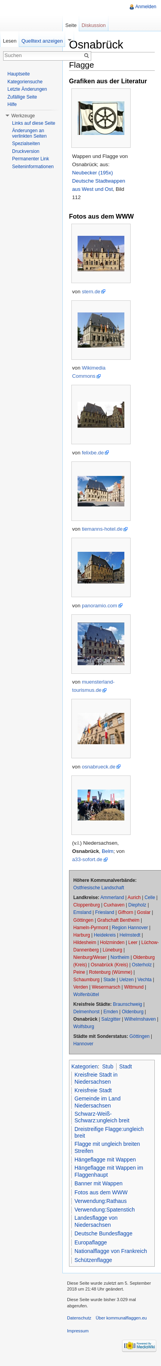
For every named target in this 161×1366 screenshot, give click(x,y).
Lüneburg (112, 950)
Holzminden (112, 942)
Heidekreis (105, 935)
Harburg (81, 935)
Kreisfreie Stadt (93, 1090)
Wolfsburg (83, 1026)
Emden (110, 1011)
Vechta (145, 979)
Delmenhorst (86, 1011)
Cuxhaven (114, 905)
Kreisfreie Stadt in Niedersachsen (96, 1078)
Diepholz (137, 905)
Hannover (83, 1043)
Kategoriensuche (24, 81)
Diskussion (93, 25)
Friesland (104, 912)
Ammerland (112, 897)
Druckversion (25, 151)
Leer (133, 942)
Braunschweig (127, 1004)
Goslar (143, 912)
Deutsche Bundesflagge (103, 1233)
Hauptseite (18, 74)
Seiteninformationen (33, 166)
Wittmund (133, 987)
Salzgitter (111, 1019)
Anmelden (145, 6)
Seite (70, 25)
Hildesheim (84, 942)
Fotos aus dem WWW (100, 1192)
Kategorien (84, 1066)
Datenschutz (79, 1318)
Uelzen (126, 979)
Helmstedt (130, 935)
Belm (107, 851)
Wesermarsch (106, 987)
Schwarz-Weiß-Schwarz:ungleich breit (101, 1117)
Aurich (134, 897)
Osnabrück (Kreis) (109, 965)
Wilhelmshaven (140, 1019)
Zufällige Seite (22, 97)
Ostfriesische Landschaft (98, 887)
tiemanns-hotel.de (102, 529)
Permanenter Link (30, 159)
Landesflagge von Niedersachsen (96, 1221)
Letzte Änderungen (27, 89)
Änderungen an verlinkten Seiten (29, 133)
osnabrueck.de (98, 767)
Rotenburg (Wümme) (110, 972)
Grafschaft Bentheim (118, 920)
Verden (80, 987)
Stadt (125, 1066)
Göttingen (83, 920)
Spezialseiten (26, 143)
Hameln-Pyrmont (90, 927)
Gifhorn (125, 912)
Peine (79, 972)
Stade (109, 979)
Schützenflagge (93, 1260)
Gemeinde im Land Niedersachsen (97, 1102)
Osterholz (142, 965)
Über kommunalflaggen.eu (121, 1318)
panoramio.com (99, 606)
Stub (107, 1066)
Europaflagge (90, 1242)
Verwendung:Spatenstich (104, 1209)
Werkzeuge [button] (23, 115)
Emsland (82, 912)
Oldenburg (133, 1011)
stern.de (91, 291)
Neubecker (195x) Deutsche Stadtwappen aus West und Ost (98, 181)
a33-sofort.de (87, 859)
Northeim (119, 957)
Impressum (77, 1330)
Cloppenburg (86, 905)
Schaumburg (86, 979)
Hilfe (12, 104)
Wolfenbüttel (86, 994)
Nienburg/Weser (90, 957)
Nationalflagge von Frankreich (110, 1251)
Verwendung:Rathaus (100, 1201)
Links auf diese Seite (33, 123)
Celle (150, 897)
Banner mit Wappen (98, 1183)
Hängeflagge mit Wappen (105, 1159)
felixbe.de (93, 453)
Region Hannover (130, 927)
